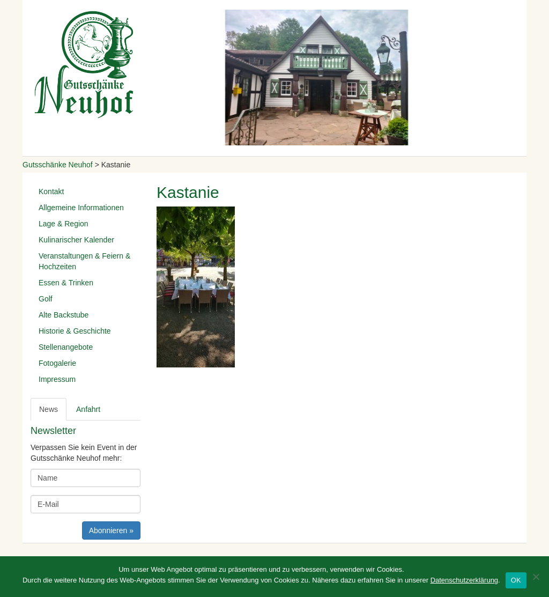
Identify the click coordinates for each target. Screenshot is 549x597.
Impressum (57, 379)
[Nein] (535, 576)
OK (516, 580)
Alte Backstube (63, 315)
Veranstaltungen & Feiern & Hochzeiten (84, 261)
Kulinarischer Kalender (76, 239)
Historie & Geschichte (75, 331)
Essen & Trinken (66, 282)
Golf (46, 298)
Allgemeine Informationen (81, 207)
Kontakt (51, 191)
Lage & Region (63, 223)
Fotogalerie (57, 363)
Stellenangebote (66, 347)
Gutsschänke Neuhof (58, 164)
